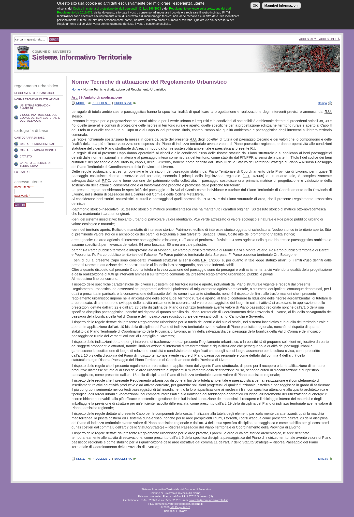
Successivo (123, 103)
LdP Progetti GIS (180, 507)
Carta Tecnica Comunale (38, 143)
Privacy (182, 510)
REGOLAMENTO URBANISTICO (34, 92)
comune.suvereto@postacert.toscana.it (179, 503)
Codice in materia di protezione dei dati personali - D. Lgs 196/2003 (117, 5)
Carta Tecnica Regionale (38, 150)
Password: (22, 195)
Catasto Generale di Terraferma (35, 164)
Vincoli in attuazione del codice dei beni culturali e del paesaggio (40, 117)
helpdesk (169, 510)
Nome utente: (23, 187)
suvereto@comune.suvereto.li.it (208, 500)
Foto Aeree (22, 171)
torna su (323, 458)
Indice (80, 103)
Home (76, 89)
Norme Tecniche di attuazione (36, 99)
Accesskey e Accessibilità (319, 39)
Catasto (26, 156)
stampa (322, 103)
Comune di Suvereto (51, 51)
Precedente (101, 103)
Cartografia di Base (29, 137)
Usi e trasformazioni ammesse (35, 107)
